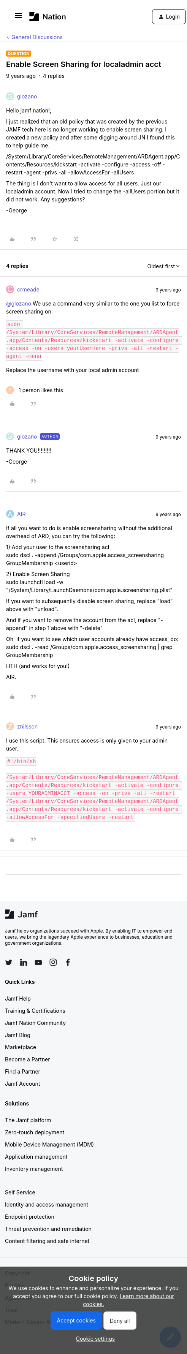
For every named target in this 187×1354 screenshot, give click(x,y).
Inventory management (34, 1169)
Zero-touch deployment (34, 1132)
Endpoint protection (29, 1216)
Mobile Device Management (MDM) (49, 1144)
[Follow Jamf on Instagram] (53, 962)
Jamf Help (18, 998)
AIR (21, 514)
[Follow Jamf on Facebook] (68, 962)
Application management (36, 1156)
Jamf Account (22, 1083)
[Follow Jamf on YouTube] (38, 962)
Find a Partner (22, 1071)
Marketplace (20, 1047)
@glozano (18, 303)
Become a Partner (27, 1059)
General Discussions (37, 37)
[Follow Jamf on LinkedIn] (23, 962)
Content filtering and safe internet (47, 1241)
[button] (18, 18)
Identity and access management (46, 1204)
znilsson (27, 726)
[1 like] (34, 390)
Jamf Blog (17, 1035)
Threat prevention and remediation (48, 1229)
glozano (27, 96)
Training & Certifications (35, 1010)
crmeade (28, 289)
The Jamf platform (28, 1120)
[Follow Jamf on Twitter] (9, 963)
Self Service (20, 1192)
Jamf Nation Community (35, 1023)
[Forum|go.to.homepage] (47, 16)
